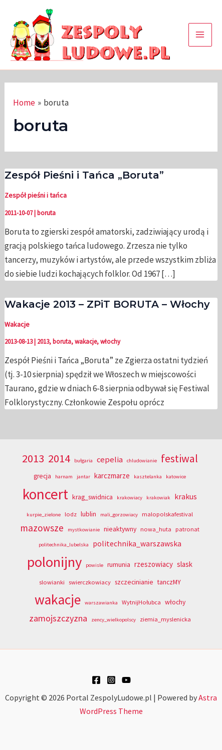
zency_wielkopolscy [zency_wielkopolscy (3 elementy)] (113, 619)
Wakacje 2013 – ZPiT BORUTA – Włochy (107, 304)
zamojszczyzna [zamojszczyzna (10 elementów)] (58, 618)
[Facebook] (96, 679)
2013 (43, 341)
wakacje (86, 341)
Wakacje (17, 324)
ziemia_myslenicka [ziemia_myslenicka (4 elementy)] (165, 619)
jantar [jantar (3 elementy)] (83, 476)
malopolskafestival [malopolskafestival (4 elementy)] (167, 514)
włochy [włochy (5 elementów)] (175, 602)
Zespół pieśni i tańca (36, 195)
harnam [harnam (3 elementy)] (64, 476)
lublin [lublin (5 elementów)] (88, 514)
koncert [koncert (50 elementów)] (45, 494)
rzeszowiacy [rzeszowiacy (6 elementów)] (153, 564)
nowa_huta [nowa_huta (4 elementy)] (155, 529)
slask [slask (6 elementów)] (184, 564)
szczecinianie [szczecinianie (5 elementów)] (134, 582)
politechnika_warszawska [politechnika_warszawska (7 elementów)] (137, 543)
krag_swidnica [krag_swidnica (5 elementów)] (92, 497)
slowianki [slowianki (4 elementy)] (52, 582)
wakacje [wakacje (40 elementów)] (58, 599)
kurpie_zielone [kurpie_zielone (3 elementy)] (44, 514)
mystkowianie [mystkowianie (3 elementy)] (84, 529)
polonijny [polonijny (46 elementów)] (54, 562)
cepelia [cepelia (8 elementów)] (110, 459)
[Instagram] (111, 679)
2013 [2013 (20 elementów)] (33, 458)
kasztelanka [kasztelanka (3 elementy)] (148, 476)
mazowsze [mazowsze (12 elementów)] (42, 528)
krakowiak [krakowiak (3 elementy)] (158, 497)
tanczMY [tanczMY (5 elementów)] (169, 582)
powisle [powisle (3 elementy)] (94, 565)
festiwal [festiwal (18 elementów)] (179, 458)
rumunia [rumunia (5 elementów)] (118, 564)
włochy (110, 341)
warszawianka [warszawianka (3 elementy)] (101, 602)
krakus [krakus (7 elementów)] (185, 496)
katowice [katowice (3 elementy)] (176, 476)
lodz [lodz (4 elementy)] (71, 514)
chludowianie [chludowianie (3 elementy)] (142, 460)
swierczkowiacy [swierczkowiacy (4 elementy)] (90, 582)
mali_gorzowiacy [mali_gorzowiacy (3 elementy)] (119, 514)
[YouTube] (126, 679)
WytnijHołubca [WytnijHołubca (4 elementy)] (141, 602)
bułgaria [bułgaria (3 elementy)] (83, 460)
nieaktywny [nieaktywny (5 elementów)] (120, 529)
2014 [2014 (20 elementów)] (59, 458)
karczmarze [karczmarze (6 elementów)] (112, 475)
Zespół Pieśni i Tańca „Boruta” (84, 175)
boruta (46, 213)
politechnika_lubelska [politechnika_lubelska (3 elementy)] (64, 544)
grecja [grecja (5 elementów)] (42, 476)
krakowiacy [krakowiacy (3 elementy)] (129, 497)
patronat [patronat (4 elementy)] (187, 529)
